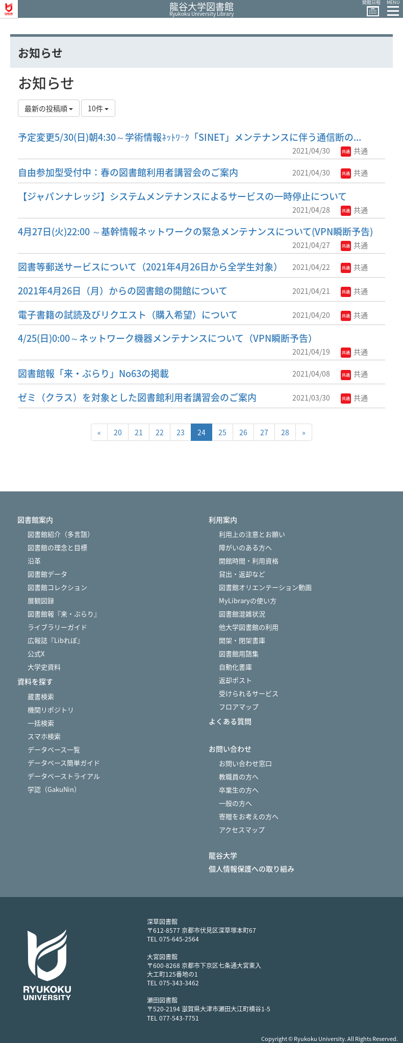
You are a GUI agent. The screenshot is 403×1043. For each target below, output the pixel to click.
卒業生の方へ (239, 789)
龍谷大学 (223, 855)
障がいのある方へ (245, 547)
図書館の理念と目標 (57, 547)
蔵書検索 (41, 696)
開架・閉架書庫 (242, 640)
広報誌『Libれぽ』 (56, 640)
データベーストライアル (64, 776)
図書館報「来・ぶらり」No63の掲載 (93, 373)
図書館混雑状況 (242, 613)
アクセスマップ (242, 829)
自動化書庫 (235, 667)
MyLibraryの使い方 (247, 600)
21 (139, 432)
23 (181, 432)
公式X (36, 653)
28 (285, 432)
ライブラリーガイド (57, 627)
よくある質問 (230, 721)
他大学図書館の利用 (249, 627)
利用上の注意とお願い (252, 534)
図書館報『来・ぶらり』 (64, 613)
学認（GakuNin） (54, 789)
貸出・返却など (242, 574)
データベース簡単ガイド (64, 762)
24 (201, 432)
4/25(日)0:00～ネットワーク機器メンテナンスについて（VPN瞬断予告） (167, 338)
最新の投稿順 (48, 108)
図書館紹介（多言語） (61, 534)
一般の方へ (235, 803)
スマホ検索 (44, 736)
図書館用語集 (239, 653)
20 (118, 432)
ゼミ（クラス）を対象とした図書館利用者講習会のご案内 (137, 397)
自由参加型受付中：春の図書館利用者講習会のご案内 (128, 172)
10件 (98, 108)
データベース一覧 (54, 749)
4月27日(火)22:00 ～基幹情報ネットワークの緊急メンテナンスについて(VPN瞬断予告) (195, 231)
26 (243, 432)
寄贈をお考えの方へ (249, 816)
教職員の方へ (239, 776)
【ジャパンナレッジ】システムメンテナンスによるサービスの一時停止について (182, 196)
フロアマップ (239, 706)
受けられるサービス (249, 693)
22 (160, 432)
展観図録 (41, 600)
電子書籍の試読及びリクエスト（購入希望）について (128, 314)
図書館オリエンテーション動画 (265, 587)
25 (222, 432)
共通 (354, 150)
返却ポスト (235, 680)
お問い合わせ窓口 (245, 763)
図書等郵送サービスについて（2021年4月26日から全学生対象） (150, 267)
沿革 (34, 560)
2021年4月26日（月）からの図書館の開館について (123, 290)
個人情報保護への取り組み (251, 869)
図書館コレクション (57, 587)
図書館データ (47, 574)
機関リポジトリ (51, 709)
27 (264, 432)
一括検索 (41, 723)
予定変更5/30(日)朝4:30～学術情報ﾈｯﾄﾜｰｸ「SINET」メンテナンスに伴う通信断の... (189, 137)
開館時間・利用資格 (249, 560)
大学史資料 (44, 667)
